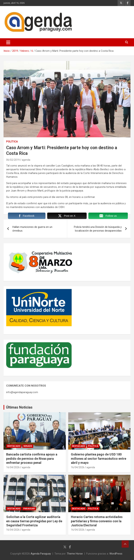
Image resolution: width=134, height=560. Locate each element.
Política (12, 141)
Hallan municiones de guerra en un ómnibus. (32, 228)
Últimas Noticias (19, 407)
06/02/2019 (13, 159)
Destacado (13, 446)
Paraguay (29, 508)
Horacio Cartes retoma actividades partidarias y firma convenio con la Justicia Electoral (97, 521)
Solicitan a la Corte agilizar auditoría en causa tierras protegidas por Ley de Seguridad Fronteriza (34, 521)
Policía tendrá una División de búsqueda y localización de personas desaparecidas (98, 228)
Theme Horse (75, 553)
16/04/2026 (13, 467)
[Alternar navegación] (8, 42)
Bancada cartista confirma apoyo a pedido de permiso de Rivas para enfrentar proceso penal (31, 458)
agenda (26, 159)
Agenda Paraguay (41, 553)
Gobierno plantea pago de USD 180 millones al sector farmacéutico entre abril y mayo (98, 458)
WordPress (115, 553)
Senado (27, 446)
